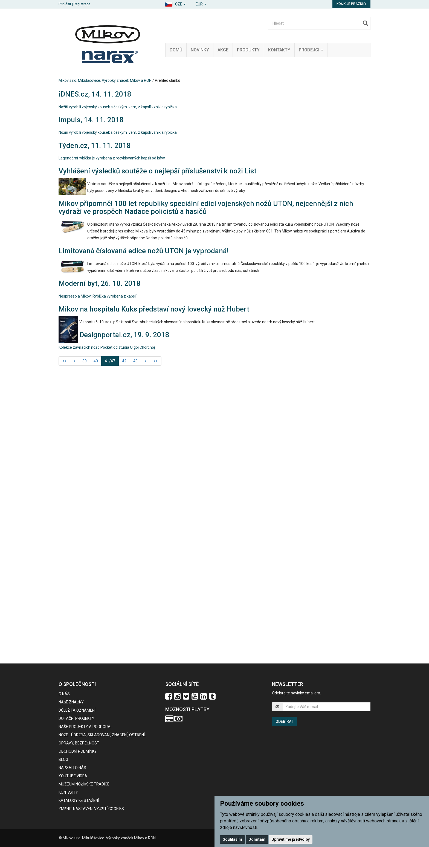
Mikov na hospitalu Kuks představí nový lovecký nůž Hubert (154, 309)
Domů (176, 50)
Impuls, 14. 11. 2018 (91, 120)
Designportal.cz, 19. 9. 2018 (124, 335)
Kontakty (279, 50)
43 (135, 361)
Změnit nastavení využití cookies (91, 809)
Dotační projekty (76, 718)
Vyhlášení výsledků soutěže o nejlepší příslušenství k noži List (157, 171)
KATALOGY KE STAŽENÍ (79, 800)
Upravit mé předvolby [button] (290, 839)
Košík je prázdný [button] (351, 4)
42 (124, 361)
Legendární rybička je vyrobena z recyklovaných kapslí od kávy (112, 158)
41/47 (112, 360)
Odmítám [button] (256, 839)
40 (96, 361)
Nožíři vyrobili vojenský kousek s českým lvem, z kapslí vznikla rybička (118, 107)
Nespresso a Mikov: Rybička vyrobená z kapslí (98, 296)
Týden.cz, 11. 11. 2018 (95, 145)
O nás (64, 694)
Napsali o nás (72, 767)
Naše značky (71, 702)
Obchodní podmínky (78, 751)
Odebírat (284, 721)
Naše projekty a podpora (85, 726)
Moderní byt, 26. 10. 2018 (100, 283)
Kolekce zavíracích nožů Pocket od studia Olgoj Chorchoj (107, 347)
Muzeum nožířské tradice (84, 784)
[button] (175, 3)
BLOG (63, 759)
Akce (223, 50)
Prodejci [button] (311, 50)
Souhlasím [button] (232, 839)
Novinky (200, 50)
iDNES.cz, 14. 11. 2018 (95, 94)
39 (84, 361)
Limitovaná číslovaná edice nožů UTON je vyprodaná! (144, 251)
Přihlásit (65, 4)
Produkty (248, 50)
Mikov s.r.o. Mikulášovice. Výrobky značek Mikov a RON (105, 80)
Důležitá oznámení (77, 710)
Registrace (82, 4)
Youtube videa (73, 776)
